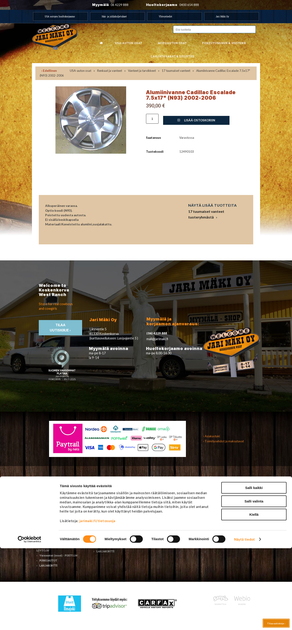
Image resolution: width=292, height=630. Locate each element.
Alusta (43, 486)
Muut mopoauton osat (109, 536)
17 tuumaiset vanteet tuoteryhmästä (206, 214)
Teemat (215, 501)
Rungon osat (104, 516)
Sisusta (43, 516)
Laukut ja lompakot (165, 511)
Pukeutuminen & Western (166, 477)
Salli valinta (254, 583)
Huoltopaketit (104, 496)
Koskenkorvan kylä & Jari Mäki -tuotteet (229, 513)
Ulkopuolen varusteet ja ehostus (58, 531)
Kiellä (253, 596)
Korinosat (45, 506)
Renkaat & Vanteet (107, 511)
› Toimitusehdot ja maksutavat (223, 441)
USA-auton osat (128, 43)
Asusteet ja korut (164, 506)
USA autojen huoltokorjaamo (60, 16)
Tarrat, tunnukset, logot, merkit (58, 526)
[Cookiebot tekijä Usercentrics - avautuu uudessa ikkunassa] (30, 621)
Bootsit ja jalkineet (164, 501)
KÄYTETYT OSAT (107, 546)
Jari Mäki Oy (222, 16)
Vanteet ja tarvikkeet (142, 70)
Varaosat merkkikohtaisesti (113, 541)
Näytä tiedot (244, 621)
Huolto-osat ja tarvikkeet (54, 496)
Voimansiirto (47, 536)
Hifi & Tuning (104, 501)
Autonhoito (46, 491)
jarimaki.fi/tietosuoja (97, 603)
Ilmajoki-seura (219, 520)
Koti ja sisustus (162, 521)
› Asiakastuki (211, 436)
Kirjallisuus (46, 501)
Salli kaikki (254, 569)
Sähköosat (45, 521)
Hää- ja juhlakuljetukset (114, 16)
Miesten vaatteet (164, 486)
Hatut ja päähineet (165, 496)
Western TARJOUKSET (167, 531)
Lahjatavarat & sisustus (172, 56)
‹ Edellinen (49, 70)
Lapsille (158, 516)
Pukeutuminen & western (224, 43)
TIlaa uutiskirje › (60, 327)
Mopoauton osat (172, 43)
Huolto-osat (103, 491)
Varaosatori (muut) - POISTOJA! (58, 555)
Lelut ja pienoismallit (223, 491)
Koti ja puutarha (220, 486)
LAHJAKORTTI (105, 551)
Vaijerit (100, 526)
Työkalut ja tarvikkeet (224, 496)
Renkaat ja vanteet (109, 70)
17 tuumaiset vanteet (176, 70)
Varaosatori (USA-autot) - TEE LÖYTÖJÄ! (56, 548)
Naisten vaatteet (164, 491)
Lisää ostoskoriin (196, 120)
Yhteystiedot (165, 16)
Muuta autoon (48, 541)
